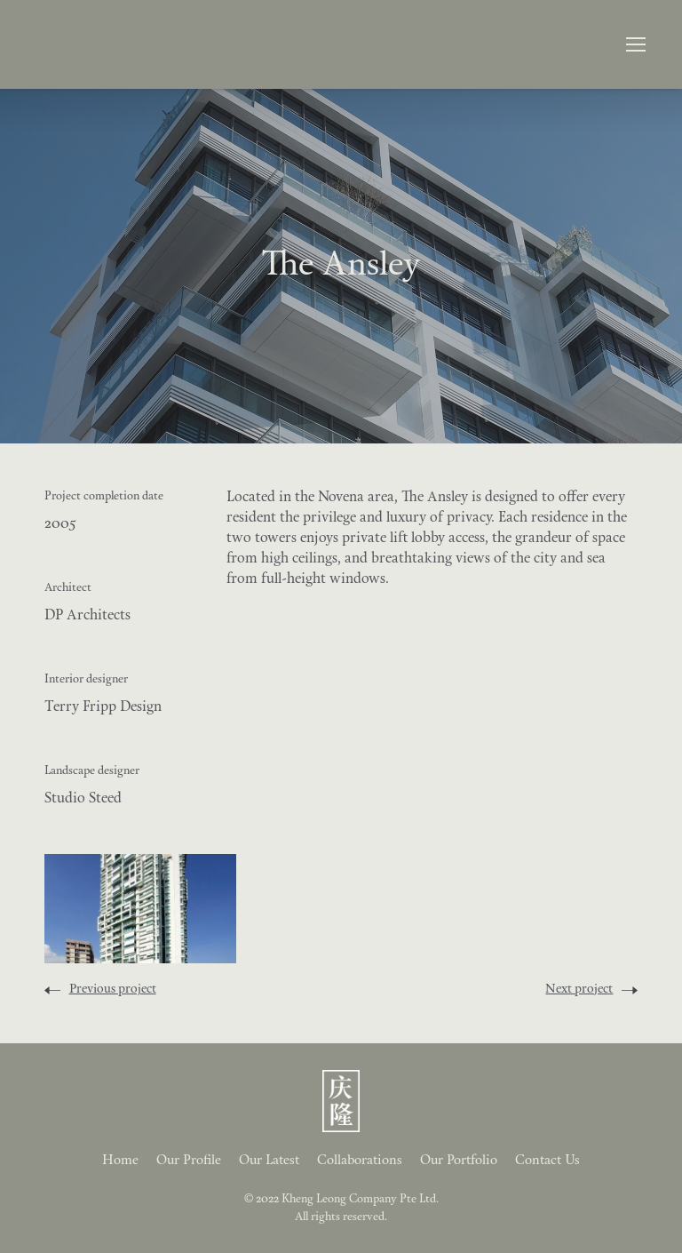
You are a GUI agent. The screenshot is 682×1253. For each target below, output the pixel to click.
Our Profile (188, 1161)
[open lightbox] (140, 908)
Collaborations (359, 1161)
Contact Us (547, 1161)
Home (120, 1161)
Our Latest (269, 1161)
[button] (636, 44)
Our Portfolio (458, 1161)
